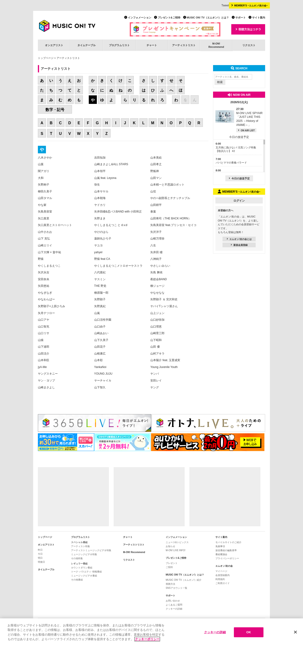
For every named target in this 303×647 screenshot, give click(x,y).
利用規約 (220, 579)
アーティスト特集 (80, 546)
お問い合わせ (173, 600)
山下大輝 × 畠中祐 (49, 252)
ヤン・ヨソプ (46, 380)
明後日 (41, 562)
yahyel (98, 252)
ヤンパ (154, 373)
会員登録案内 (222, 575)
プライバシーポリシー (227, 558)
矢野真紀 (100, 306)
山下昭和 (156, 340)
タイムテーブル (86, 45)
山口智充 (43, 326)
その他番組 (77, 579)
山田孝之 (156, 164)
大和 (41, 178)
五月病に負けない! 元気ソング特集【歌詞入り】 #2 (236, 147)
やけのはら (101, 232)
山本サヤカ (101, 191)
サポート (240, 17)
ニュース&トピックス (177, 542)
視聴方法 (170, 584)
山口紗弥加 (157, 319)
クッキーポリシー (147, 639)
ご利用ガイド (222, 583)
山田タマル (45, 198)
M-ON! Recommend (134, 552)
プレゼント (172, 563)
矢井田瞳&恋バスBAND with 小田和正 (118, 211)
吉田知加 (100, 157)
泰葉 (153, 211)
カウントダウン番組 (81, 567)
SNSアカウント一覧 (176, 588)
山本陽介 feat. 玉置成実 (165, 360)
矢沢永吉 (43, 272)
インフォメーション (139, 17)
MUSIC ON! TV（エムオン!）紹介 (183, 580)
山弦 (153, 191)
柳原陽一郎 (101, 292)
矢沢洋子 (156, 232)
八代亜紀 (100, 272)
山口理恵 (156, 326)
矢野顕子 (100, 299)
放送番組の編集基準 (226, 550)
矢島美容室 (45, 211)
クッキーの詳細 (174, 608)
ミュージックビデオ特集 (84, 554)
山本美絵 (156, 157)
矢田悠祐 (43, 286)
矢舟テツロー (46, 313)
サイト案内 (258, 17)
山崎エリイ (45, 245)
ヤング (154, 387)
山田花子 (100, 346)
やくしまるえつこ (49, 265)
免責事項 (220, 546)
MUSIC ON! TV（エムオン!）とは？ (208, 17)
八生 (153, 245)
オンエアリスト (54, 45)
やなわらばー (46, 299)
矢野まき (100, 218)
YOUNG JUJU (103, 373)
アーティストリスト (184, 45)
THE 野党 (100, 286)
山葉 (41, 164)
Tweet (225, 5)
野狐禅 (154, 171)
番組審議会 (221, 554)
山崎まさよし (46, 387)
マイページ (221, 571)
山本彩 (98, 360)
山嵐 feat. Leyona (105, 178)
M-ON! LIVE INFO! (175, 550)
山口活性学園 (102, 319)
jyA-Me (42, 367)
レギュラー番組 (79, 563)
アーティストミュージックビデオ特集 (91, 550)
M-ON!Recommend (216, 45)
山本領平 (100, 171)
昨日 (40, 550)
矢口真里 (43, 218)
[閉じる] (295, 632)
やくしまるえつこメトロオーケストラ (118, 265)
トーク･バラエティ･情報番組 (86, 571)
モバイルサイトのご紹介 (228, 542)
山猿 (41, 340)
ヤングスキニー (48, 373)
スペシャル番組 (79, 542)
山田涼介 (43, 353)
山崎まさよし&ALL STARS (111, 164)
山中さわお (45, 232)
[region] (151, 632)
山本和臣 (43, 360)
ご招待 (169, 567)
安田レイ (156, 380)
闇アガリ (43, 171)
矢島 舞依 (156, 272)
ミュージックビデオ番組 (84, 575)
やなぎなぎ (45, 292)
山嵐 (97, 313)
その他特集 (77, 558)
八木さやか (45, 157)
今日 (40, 554)
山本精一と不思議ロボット (167, 184)
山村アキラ (157, 353)
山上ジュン (157, 313)
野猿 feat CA (102, 259)
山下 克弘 (44, 238)
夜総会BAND (158, 279)
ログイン (239, 200)
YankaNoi (100, 367)
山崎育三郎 (157, 333)
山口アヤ (43, 319)
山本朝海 (100, 198)
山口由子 (100, 326)
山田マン (156, 178)
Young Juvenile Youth (164, 367)
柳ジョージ (157, 286)
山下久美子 (101, 340)
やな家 (42, 205)
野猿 (41, 259)
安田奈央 (43, 279)
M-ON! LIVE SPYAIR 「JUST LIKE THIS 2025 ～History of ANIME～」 (249, 117)
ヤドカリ (100, 205)
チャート (152, 45)
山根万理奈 (157, 238)
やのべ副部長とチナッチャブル (170, 198)
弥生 (97, 184)
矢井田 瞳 (156, 252)
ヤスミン (100, 279)
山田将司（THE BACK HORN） (170, 218)
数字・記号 (54, 110)
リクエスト (248, 45)
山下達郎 (43, 346)
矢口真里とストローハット (55, 225)
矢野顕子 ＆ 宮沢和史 (164, 299)
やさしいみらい (160, 265)
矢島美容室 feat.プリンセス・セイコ (173, 225)
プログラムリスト (119, 45)
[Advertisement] (73, 496)
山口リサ (43, 333)
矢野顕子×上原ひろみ (51, 306)
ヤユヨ (98, 245)
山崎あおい (101, 333)
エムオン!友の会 (224, 566)
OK (248, 632)
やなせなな (157, 292)
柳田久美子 (45, 191)
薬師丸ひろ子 (102, 238)
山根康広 (100, 353)
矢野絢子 (43, 184)
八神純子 (156, 259)
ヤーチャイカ (102, 380)
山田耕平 (156, 205)
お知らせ (170, 546)
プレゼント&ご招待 (169, 17)
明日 (40, 558)
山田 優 (155, 346)
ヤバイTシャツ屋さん (164, 306)
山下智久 (100, 387)
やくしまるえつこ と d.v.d (110, 225)
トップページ (45, 58)
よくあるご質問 (174, 604)
